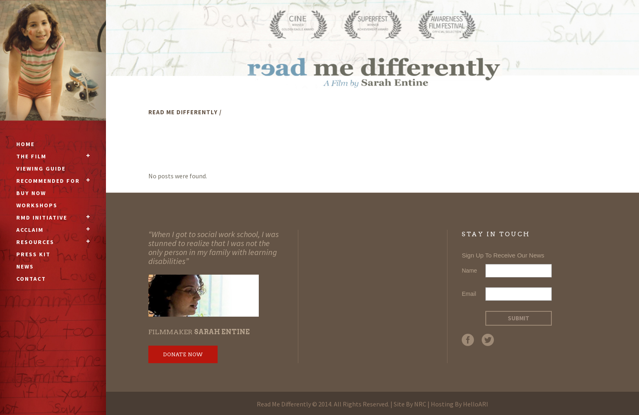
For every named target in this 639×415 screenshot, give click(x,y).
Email (469, 294)
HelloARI (475, 404)
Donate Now (183, 354)
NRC (420, 404)
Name (469, 270)
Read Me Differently (183, 112)
